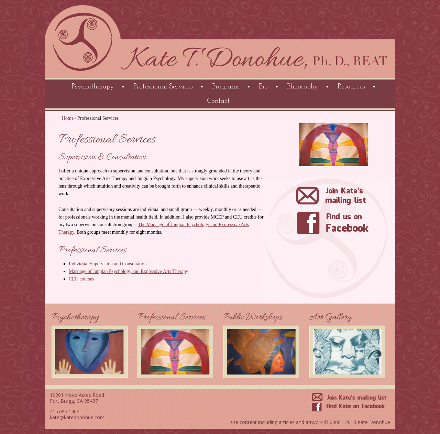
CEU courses (81, 279)
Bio (263, 86)
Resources (351, 86)
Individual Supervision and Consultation (108, 263)
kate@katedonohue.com (77, 417)
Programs (226, 86)
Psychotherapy (93, 86)
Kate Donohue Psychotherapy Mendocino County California (221, 41)
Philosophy (302, 86)
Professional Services (163, 86)
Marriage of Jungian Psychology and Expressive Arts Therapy (128, 271)
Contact (218, 101)
